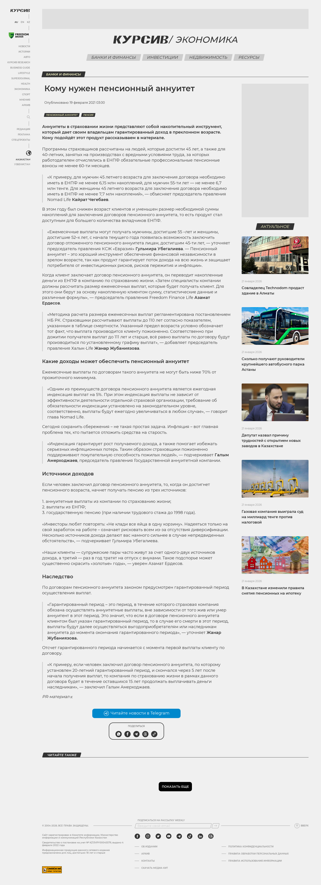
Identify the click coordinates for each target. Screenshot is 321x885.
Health (25, 83)
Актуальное (275, 226)
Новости (24, 46)
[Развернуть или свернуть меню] (28, 117)
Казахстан (23, 159)
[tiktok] (189, 836)
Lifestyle (24, 73)
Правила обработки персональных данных (258, 854)
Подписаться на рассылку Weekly (161, 820)
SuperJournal (20, 78)
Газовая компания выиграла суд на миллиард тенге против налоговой (272, 516)
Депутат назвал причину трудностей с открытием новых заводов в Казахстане (271, 440)
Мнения (24, 99)
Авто (27, 57)
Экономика (22, 89)
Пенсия (88, 115)
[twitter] (158, 836)
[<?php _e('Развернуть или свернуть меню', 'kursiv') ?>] (28, 153)
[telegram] (179, 836)
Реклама (24, 134)
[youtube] (168, 836)
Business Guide (20, 67)
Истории (24, 51)
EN (22, 22)
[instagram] (147, 836)
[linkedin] (200, 836)
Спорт (26, 94)
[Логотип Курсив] (20, 10)
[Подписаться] (215, 825)
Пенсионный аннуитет (62, 115)
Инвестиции (162, 57)
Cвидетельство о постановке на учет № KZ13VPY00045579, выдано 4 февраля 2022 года (82, 844)
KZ (28, 22)
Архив (26, 105)
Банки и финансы (113, 57)
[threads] (211, 836)
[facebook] (137, 836)
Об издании (149, 846)
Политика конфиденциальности (251, 846)
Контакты (148, 861)
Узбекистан (22, 164)
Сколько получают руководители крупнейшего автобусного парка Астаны (273, 364)
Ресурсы (249, 57)
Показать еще (175, 787)
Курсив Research (18, 62)
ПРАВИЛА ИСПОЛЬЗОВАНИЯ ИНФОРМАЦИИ (255, 861)
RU (16, 22)
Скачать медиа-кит (154, 868)
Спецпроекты (21, 139)
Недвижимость (208, 57)
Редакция (23, 129)
